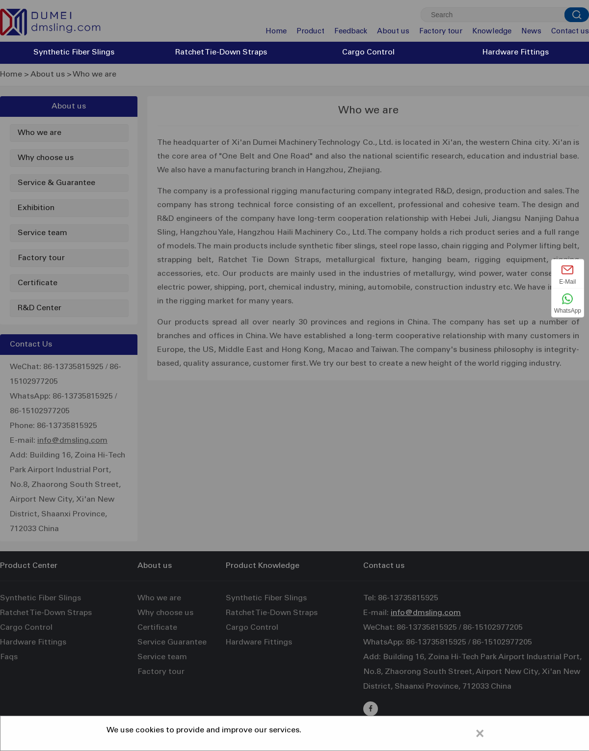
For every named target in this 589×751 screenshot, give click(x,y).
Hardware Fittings (515, 52)
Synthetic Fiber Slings (73, 52)
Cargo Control (368, 52)
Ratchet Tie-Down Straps (221, 52)
